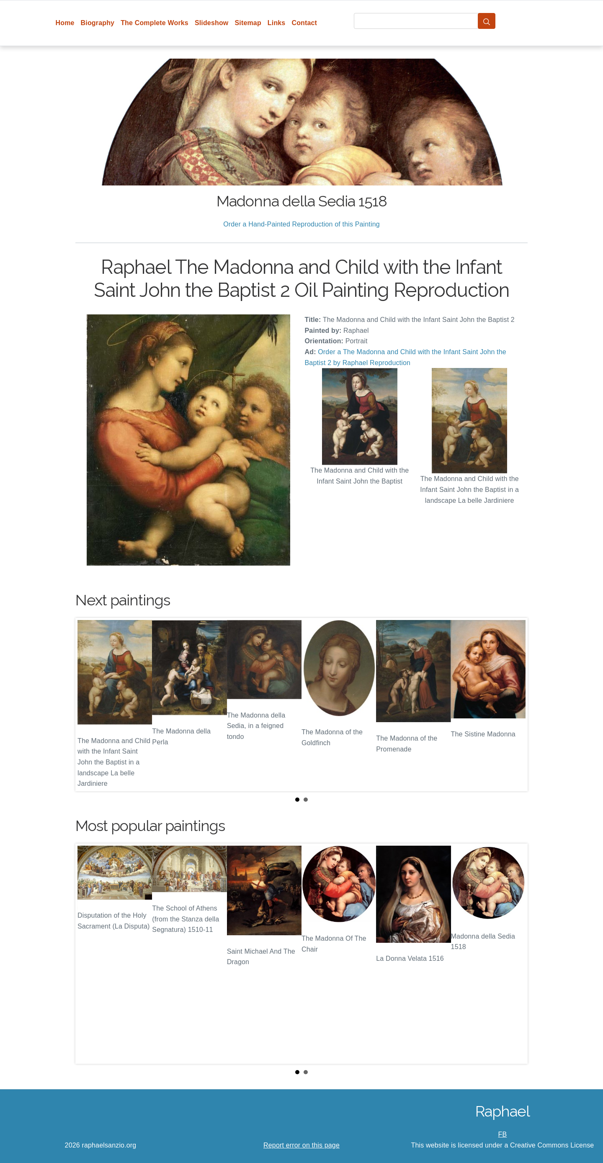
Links (277, 22)
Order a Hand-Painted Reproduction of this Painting (301, 224)
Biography (98, 22)
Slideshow (212, 22)
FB (502, 1134)
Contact (304, 22)
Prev (88, 704)
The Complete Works (154, 22)
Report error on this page (301, 1145)
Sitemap (247, 22)
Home (65, 22)
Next (514, 704)
